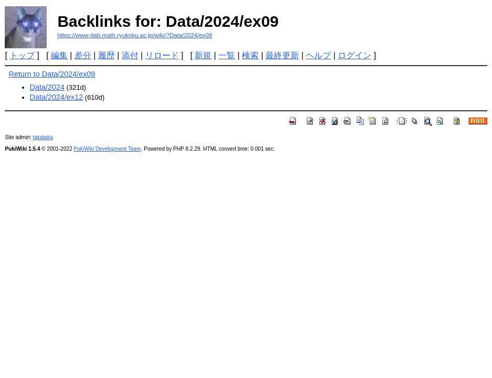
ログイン (354, 55)
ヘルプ (318, 55)
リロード (162, 55)
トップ (22, 55)
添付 (130, 55)
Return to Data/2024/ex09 (52, 74)
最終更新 (282, 55)
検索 (250, 55)
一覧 (226, 55)
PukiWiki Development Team (107, 149)
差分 (82, 55)
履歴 (106, 55)
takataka (43, 137)
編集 (59, 55)
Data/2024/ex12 (56, 97)
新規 (203, 55)
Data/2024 (47, 87)
